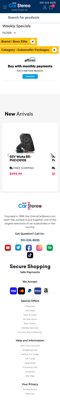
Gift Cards (30, 358)
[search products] (30, 17)
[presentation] (8, 154)
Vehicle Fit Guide (30, 354)
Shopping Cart (30, 350)
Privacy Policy (30, 389)
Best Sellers (30, 323)
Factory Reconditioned (30, 332)
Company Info (30, 367)
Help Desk (30, 363)
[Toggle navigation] (4, 7)
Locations (30, 371)
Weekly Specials (30, 327)
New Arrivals (30, 315)
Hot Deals (30, 310)
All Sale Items (30, 319)
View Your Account (30, 345)
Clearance (30, 306)
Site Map (30, 376)
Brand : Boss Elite (18, 41)
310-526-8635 (48, 2)
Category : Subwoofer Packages (29, 50)
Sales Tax (30, 393)
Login (44, 7)
